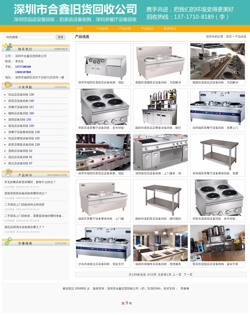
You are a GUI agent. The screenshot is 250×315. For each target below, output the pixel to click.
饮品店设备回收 (18, 94)
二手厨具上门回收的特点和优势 (24, 204)
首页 (80, 28)
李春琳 (185, 288)
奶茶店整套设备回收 (21, 144)
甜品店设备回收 (18, 157)
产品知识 (147, 28)
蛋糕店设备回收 (18, 150)
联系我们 (170, 28)
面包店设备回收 (18, 125)
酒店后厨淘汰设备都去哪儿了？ (24, 227)
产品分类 (125, 28)
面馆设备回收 (17, 119)
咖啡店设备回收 (18, 113)
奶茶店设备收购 (18, 100)
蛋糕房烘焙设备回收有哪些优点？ (25, 193)
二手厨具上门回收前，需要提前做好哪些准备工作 (35, 215)
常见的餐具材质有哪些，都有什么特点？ (30, 182)
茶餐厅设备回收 (18, 107)
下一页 (188, 274)
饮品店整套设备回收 (21, 138)
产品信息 (102, 28)
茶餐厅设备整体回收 (21, 132)
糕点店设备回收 (18, 163)
